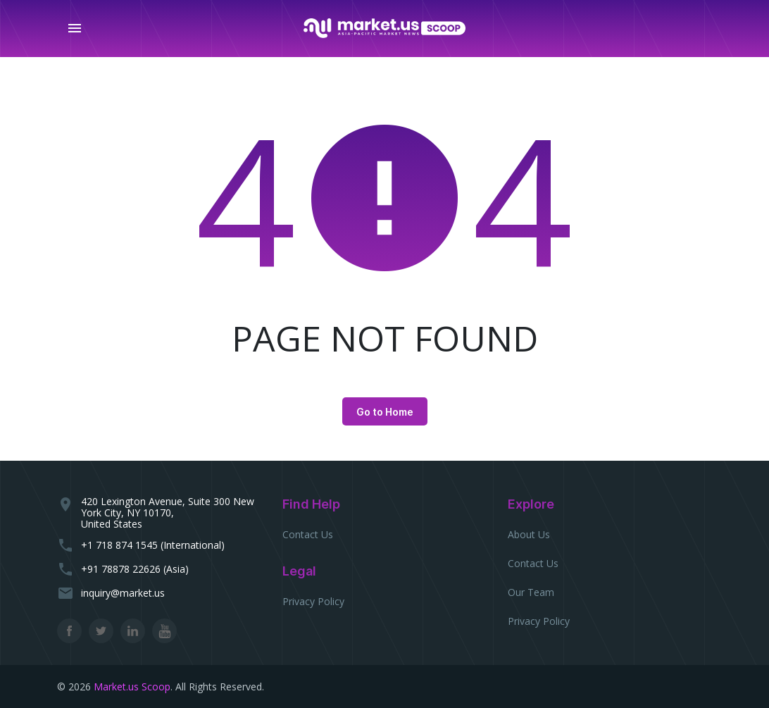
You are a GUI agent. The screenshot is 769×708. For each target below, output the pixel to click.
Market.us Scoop (132, 686)
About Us (529, 534)
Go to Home (384, 412)
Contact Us (307, 534)
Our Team (531, 592)
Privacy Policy (313, 601)
